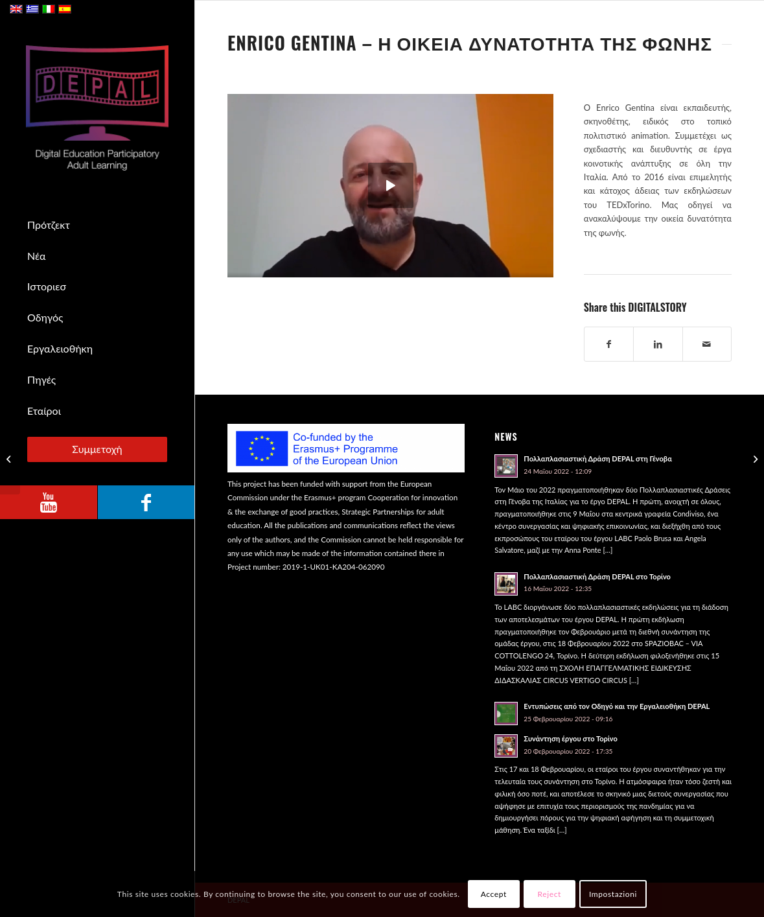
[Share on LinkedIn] (658, 344)
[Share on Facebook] (609, 344)
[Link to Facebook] (145, 502)
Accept (494, 894)
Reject (549, 894)
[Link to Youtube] (48, 502)
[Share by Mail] (707, 344)
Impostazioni (613, 894)
